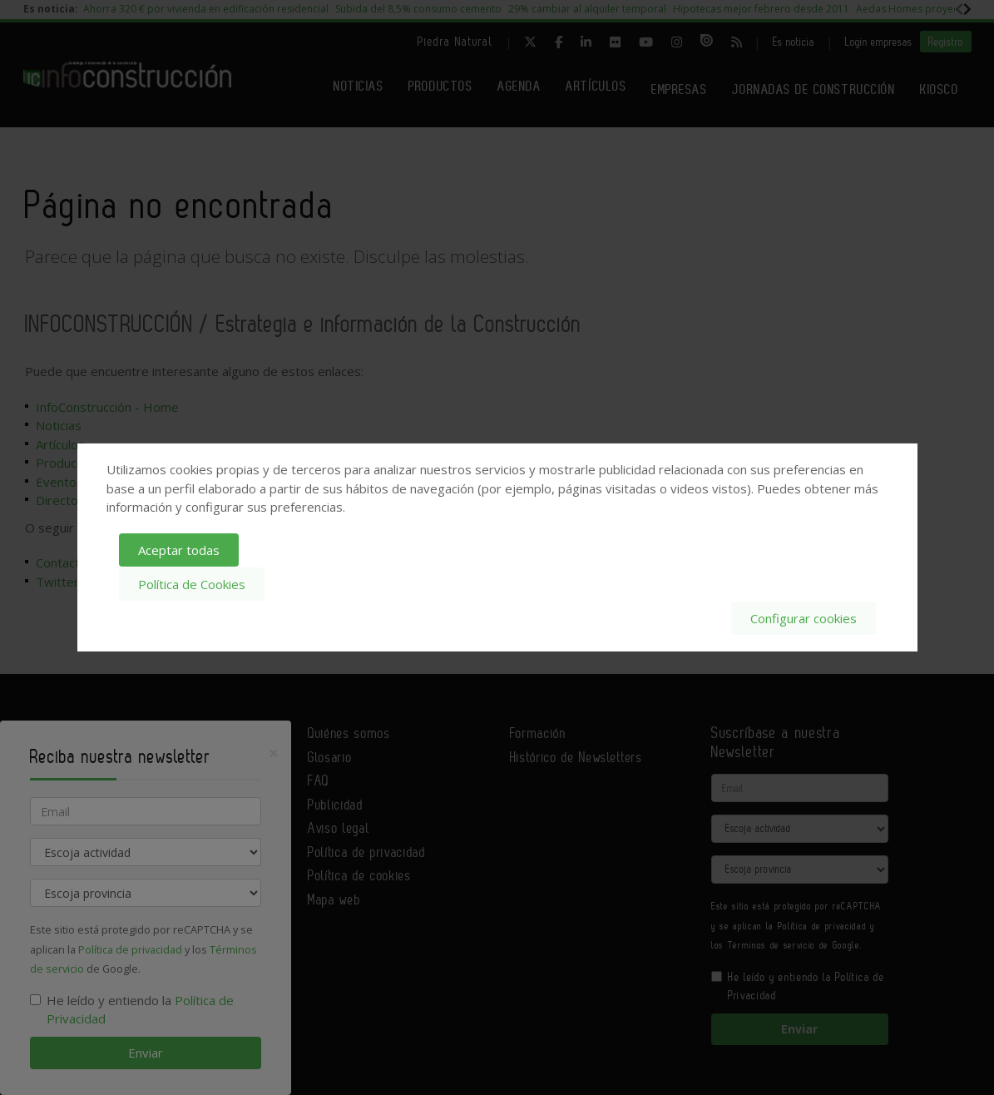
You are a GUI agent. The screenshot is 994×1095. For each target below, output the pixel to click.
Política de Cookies (191, 584)
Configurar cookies (803, 617)
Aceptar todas (179, 550)
